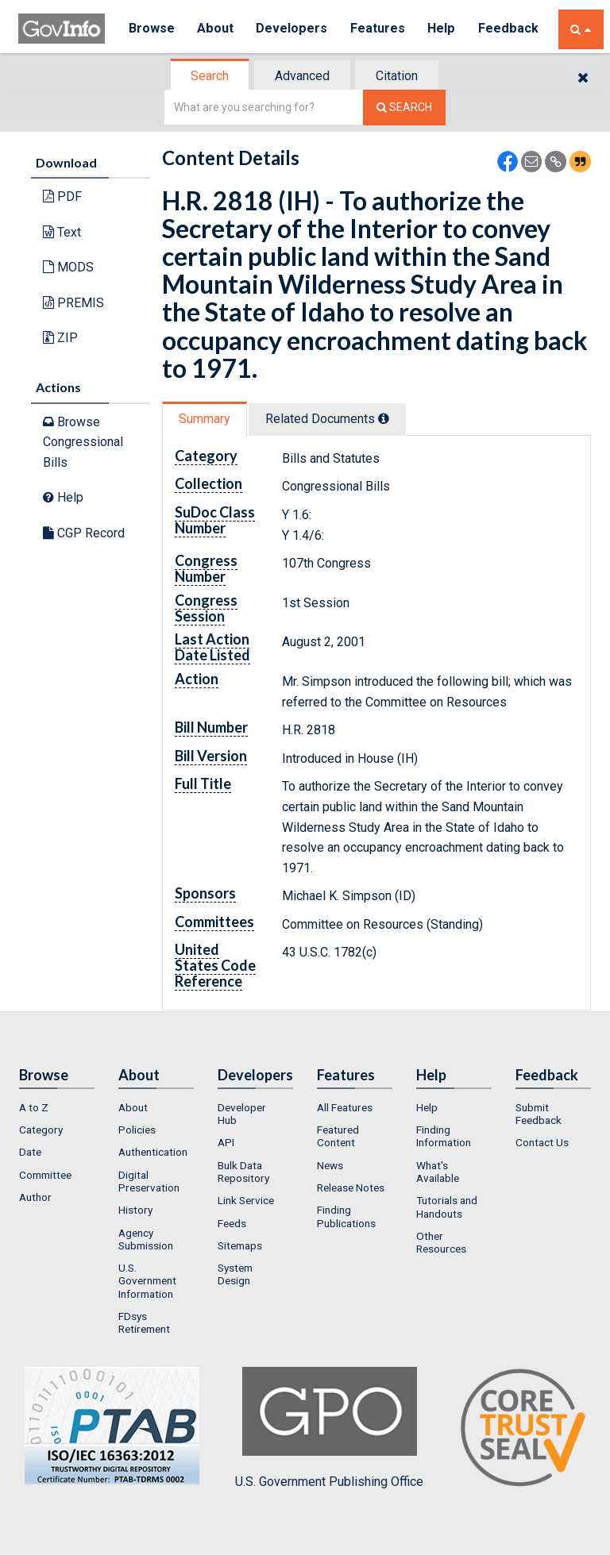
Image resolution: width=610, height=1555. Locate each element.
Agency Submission (145, 1239)
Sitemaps (240, 1245)
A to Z (33, 1107)
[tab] (210, 76)
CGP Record (84, 533)
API (226, 1142)
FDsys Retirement (144, 1322)
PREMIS (73, 302)
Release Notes (350, 1187)
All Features (345, 1107)
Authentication (152, 1151)
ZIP (60, 337)
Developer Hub (242, 1113)
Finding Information (443, 1136)
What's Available (437, 1171)
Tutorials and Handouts (446, 1206)
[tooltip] (383, 418)
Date (30, 1151)
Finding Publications (346, 1216)
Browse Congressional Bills (83, 442)
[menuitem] (57, 1107)
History (135, 1209)
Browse (152, 29)
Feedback (511, 29)
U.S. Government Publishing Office (329, 1428)
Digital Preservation (149, 1181)
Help (444, 29)
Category (41, 1129)
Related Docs (327, 418)
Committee (45, 1174)
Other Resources (441, 1242)
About (216, 29)
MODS (68, 267)
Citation (397, 75)
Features (380, 29)
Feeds (232, 1223)
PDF (62, 196)
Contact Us (542, 1142)
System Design (235, 1274)
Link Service (246, 1200)
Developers (293, 29)
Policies (137, 1129)
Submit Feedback (538, 1113)
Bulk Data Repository (243, 1171)
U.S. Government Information (147, 1280)
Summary (204, 418)
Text (62, 232)
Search (210, 75)
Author (35, 1197)
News (330, 1165)
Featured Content (338, 1136)
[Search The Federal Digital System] (404, 107)
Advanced (302, 75)
